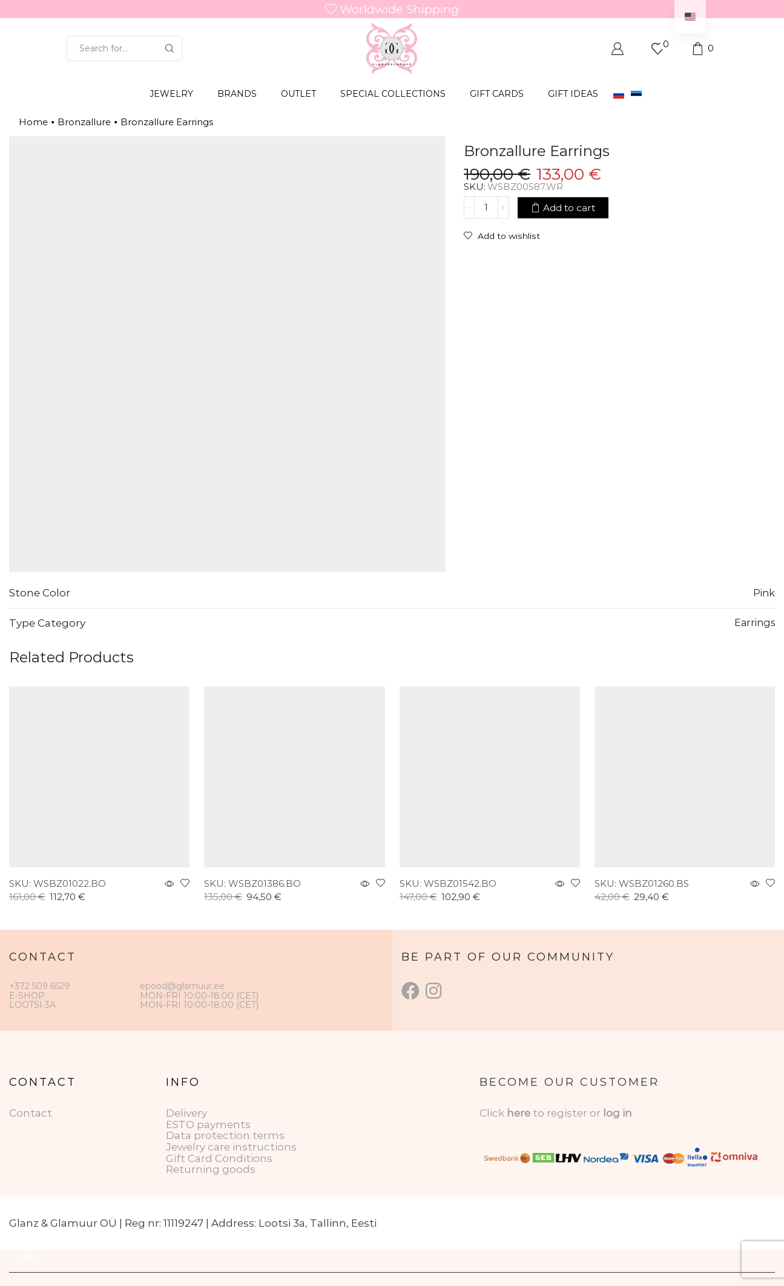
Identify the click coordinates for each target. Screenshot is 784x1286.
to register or (568, 1113)
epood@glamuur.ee (182, 986)
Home (33, 122)
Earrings (754, 622)
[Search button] (169, 48)
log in (617, 1113)
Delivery (186, 1113)
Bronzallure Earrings (166, 122)
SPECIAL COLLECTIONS (393, 93)
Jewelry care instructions (231, 1147)
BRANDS (237, 93)
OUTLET (298, 93)
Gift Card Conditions (219, 1158)
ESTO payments (208, 1124)
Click (493, 1113)
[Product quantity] (486, 207)
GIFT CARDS (497, 93)
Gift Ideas (573, 93)
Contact (30, 1113)
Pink (764, 593)
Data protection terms (225, 1135)
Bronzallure (84, 122)
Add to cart (569, 207)
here (518, 1113)
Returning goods (210, 1169)
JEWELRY (171, 93)
